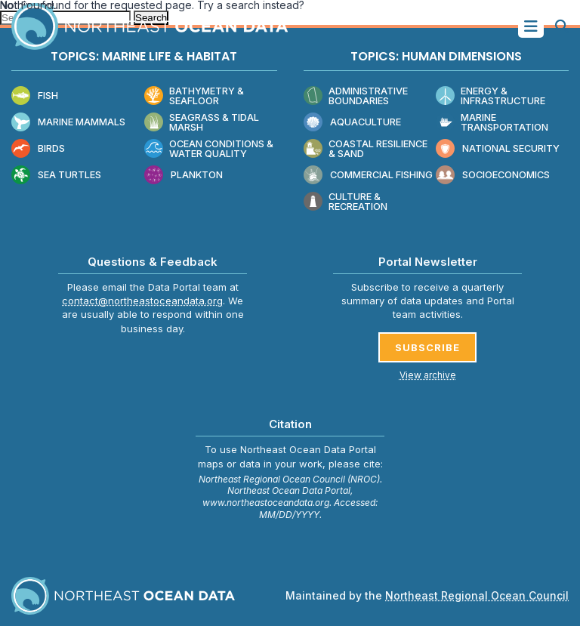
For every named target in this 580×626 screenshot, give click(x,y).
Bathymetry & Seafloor (194, 96)
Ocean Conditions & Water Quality (208, 149)
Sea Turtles (56, 175)
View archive (428, 375)
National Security (498, 149)
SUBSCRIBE (427, 347)
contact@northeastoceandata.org (142, 300)
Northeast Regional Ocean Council (477, 595)
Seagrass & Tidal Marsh (201, 123)
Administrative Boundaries (356, 96)
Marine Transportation (492, 123)
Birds (38, 149)
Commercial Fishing (368, 175)
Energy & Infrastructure (490, 96)
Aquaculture (352, 123)
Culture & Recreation (346, 202)
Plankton (183, 175)
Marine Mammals (68, 123)
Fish (34, 96)
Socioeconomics (493, 175)
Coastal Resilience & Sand (365, 149)
